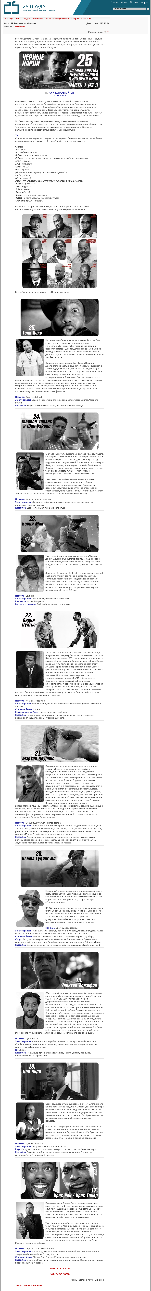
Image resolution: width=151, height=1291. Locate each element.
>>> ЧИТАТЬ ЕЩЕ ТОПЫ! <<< (29, 1285)
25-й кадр (8, 18)
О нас (124, 2)
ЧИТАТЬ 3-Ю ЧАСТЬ (59, 1274)
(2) (106, 32)
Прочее (134, 2)
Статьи (114, 2)
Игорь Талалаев (19, 26)
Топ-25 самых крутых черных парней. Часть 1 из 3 (68, 18)
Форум (144, 2)
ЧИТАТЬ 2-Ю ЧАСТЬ (59, 1268)
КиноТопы (38, 18)
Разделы (27, 18)
